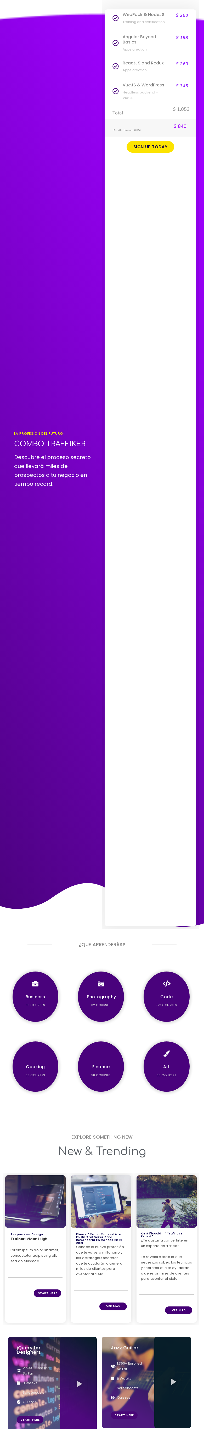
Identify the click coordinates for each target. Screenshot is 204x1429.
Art (166, 1067)
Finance (101, 1067)
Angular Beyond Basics (139, 39)
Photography (101, 997)
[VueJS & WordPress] (115, 91)
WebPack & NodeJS (144, 15)
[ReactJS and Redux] (115, 66)
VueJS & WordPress (143, 85)
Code (166, 997)
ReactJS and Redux (143, 63)
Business (35, 997)
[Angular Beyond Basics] (115, 43)
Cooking (35, 1067)
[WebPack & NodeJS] (115, 18)
